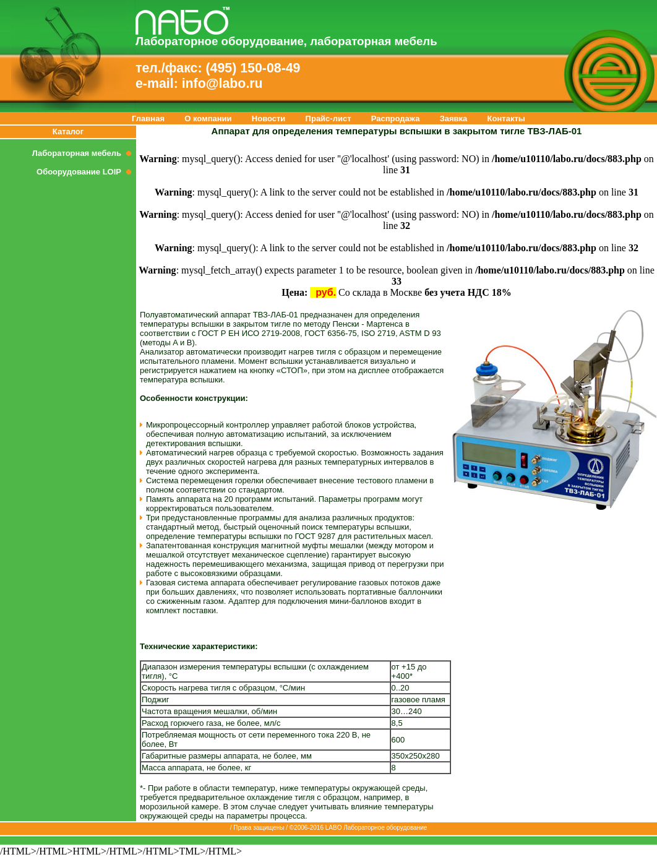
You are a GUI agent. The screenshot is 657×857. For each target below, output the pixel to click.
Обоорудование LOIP (86, 171)
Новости (269, 118)
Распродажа (395, 118)
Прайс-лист (328, 118)
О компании (207, 118)
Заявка (454, 118)
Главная (148, 118)
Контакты (506, 118)
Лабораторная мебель (84, 153)
